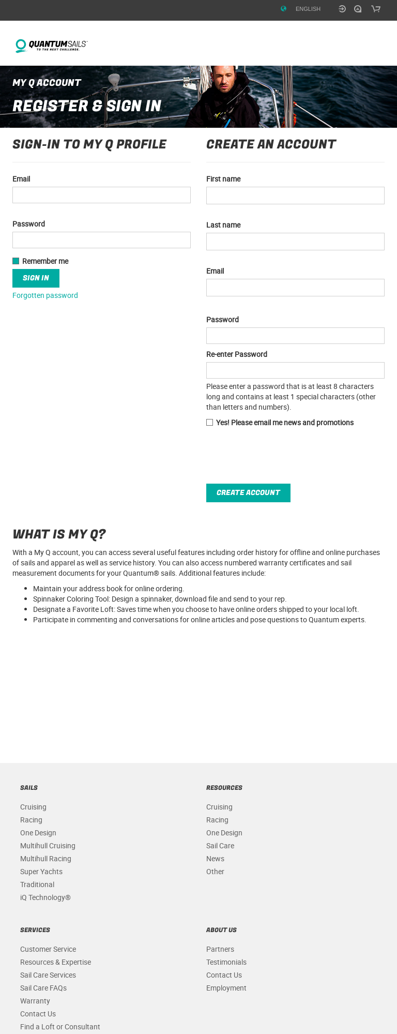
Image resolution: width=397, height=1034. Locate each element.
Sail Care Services (48, 975)
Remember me (40, 261)
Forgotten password (45, 295)
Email (215, 271)
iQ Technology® (45, 897)
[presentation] (284, 456)
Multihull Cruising (47, 845)
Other (215, 871)
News (215, 858)
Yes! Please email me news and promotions (280, 422)
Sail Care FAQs (43, 988)
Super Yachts (41, 871)
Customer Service (48, 949)
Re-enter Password (236, 354)
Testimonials (226, 962)
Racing (31, 820)
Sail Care (220, 845)
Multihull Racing (45, 858)
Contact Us (38, 1013)
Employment (226, 988)
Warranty (35, 1001)
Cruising (33, 807)
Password (222, 319)
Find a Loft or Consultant (60, 1026)
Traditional (37, 884)
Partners (220, 949)
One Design (38, 832)
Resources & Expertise (55, 962)
